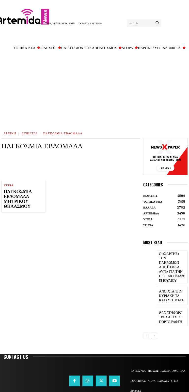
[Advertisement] (94, 89)
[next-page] (154, 322)
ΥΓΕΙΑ (8, 185)
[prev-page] (146, 322)
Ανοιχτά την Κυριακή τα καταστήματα (169, 281)
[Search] (157, 23)
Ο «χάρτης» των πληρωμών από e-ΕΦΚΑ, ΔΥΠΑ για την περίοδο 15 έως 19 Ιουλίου (172, 260)
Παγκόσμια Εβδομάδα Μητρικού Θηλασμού (15, 198)
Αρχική (9, 133)
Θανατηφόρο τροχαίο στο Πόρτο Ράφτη (173, 303)
